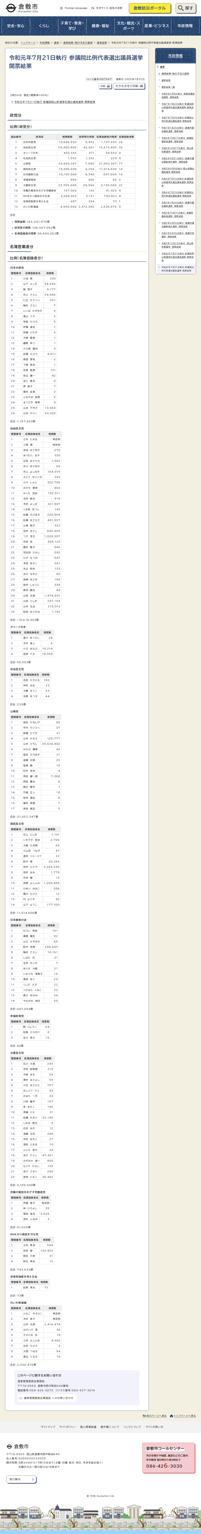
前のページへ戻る (157, 1416)
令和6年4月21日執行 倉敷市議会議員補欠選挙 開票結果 (178, 160)
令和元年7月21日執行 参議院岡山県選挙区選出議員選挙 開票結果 (54, 102)
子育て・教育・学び (72, 25)
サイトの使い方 (154, 1427)
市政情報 (185, 26)
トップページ (28, 43)
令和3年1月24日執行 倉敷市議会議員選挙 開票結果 (178, 204)
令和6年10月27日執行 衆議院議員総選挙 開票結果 (177, 140)
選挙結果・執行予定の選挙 (78, 43)
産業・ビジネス (156, 26)
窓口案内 (15, 1479)
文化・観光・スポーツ (129, 25)
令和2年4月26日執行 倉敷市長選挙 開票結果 (178, 235)
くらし (44, 26)
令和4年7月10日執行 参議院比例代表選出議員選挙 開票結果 (177, 194)
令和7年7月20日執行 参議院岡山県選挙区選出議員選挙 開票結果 (178, 107)
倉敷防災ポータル (150, 8)
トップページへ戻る (185, 1416)
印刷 (102, 86)
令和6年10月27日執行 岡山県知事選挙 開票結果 (177, 150)
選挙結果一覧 (168, 87)
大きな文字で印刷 (126, 86)
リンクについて (132, 1427)
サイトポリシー (67, 1427)
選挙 (56, 43)
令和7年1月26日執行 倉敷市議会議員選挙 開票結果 (178, 129)
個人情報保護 (88, 1427)
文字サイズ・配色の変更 (109, 8)
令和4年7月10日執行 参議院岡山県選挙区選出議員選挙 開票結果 (178, 182)
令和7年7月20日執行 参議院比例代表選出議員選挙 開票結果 (178, 119)
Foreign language (76, 8)
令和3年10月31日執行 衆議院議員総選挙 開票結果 (177, 214)
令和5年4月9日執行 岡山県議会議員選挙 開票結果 (178, 170)
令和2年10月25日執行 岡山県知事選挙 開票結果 (177, 245)
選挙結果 (102, 43)
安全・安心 (16, 26)
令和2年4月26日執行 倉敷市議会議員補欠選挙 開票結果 (178, 225)
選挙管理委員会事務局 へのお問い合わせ (48, 1398)
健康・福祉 (100, 26)
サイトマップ (48, 1427)
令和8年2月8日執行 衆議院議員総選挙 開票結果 (178, 95)
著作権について (109, 1427)
